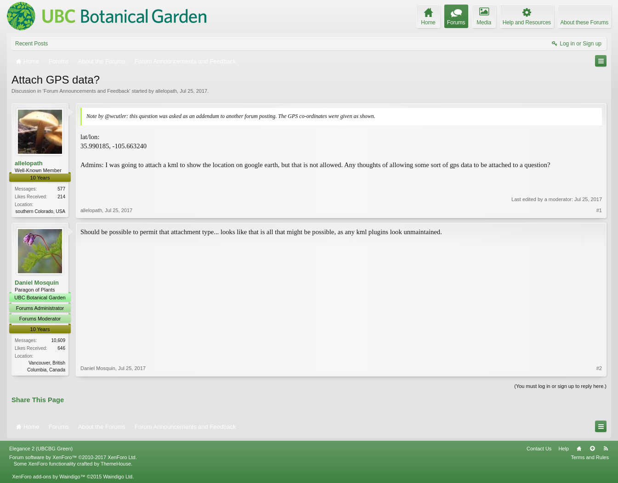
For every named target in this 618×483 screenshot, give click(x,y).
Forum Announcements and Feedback (87, 91)
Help (563, 448)
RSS (605, 448)
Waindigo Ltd (117, 476)
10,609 (58, 340)
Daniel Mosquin (37, 282)
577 (61, 188)
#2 (599, 368)
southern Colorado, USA (40, 211)
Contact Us (539, 448)
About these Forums (584, 22)
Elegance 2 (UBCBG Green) (41, 448)
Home (579, 448)
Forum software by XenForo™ (73, 457)
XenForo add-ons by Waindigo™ (48, 476)
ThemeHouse (116, 463)
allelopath (166, 91)
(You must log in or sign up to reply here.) (560, 386)
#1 (599, 210)
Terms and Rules (590, 457)
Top (592, 448)
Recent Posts (31, 43)
